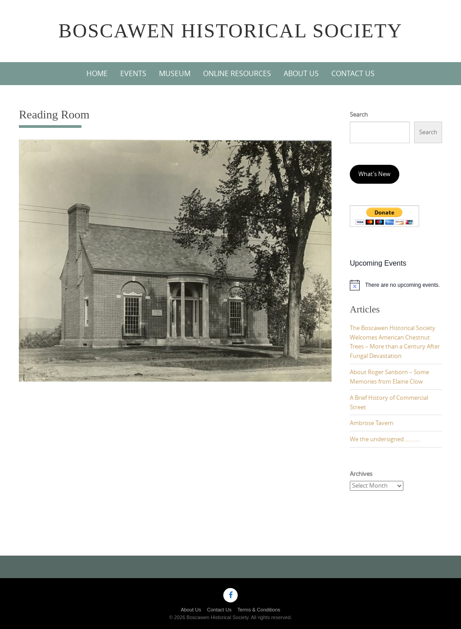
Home (97, 73)
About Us (301, 73)
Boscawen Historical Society (230, 31)
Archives (361, 474)
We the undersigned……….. (385, 439)
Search (359, 114)
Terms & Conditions (258, 609)
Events (133, 73)
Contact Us (353, 73)
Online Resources (237, 73)
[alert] (396, 285)
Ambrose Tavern (371, 423)
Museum (174, 73)
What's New (374, 174)
